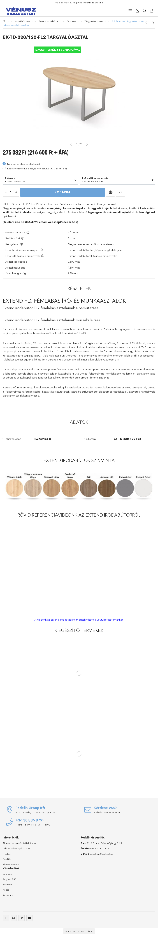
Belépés (7, 873)
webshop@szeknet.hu (90, 2)
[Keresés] (144, 10)
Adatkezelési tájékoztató (16, 848)
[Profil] (137, 10)
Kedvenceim (9, 895)
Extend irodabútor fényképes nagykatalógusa (95, 250)
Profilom (7, 884)
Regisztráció (9, 879)
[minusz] (5, 192)
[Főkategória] (5, 21)
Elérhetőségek (11, 864)
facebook (6, 918)
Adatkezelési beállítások (79, 931)
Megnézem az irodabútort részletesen (91, 244)
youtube (29, 918)
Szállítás (7, 859)
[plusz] (16, 192)
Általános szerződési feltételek (19, 843)
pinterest (21, 918)
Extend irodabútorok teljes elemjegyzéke (92, 256)
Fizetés (7, 853)
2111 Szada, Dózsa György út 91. (36, 812)
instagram (14, 918)
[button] (110, 192)
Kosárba (63, 192)
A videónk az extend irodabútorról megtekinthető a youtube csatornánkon (79, 619)
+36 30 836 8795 (65, 2)
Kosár (6, 889)
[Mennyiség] (11, 192)
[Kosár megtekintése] (151, 10)
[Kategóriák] (130, 10)
